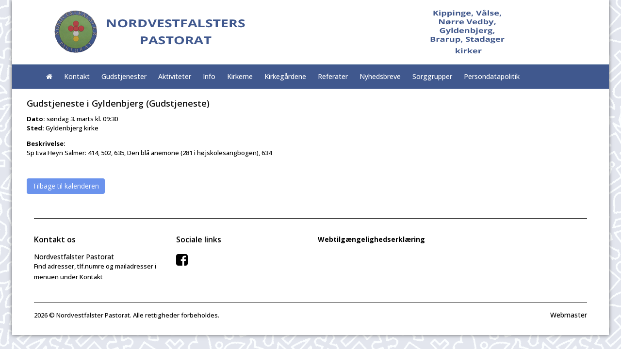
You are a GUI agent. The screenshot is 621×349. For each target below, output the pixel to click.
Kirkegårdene (285, 76)
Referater (333, 76)
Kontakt (77, 76)
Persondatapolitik (492, 76)
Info (209, 76)
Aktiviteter (174, 76)
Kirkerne (240, 76)
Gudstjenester (124, 76)
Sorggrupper (432, 76)
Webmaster (568, 314)
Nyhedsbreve (380, 76)
